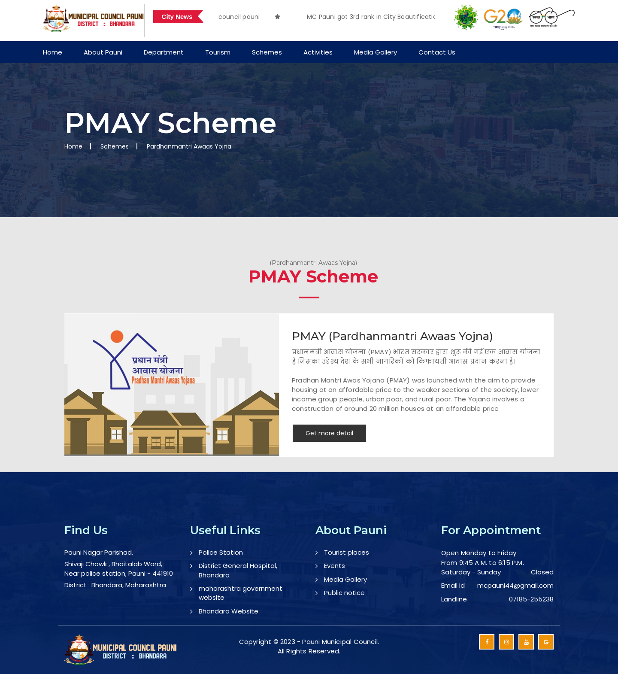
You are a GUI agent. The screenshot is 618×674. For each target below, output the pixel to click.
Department (164, 52)
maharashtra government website (240, 593)
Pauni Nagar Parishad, (98, 552)
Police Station (221, 552)
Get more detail (329, 433)
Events (334, 565)
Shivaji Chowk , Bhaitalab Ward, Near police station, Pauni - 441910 (118, 568)
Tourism (217, 52)
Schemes (267, 52)
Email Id (453, 585)
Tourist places (346, 552)
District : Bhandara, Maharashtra (115, 584)
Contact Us (436, 52)
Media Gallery (375, 52)
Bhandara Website (228, 611)
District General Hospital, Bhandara (238, 570)
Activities (318, 52)
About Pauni (103, 52)
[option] (365, 16)
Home (52, 52)
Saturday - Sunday (471, 572)
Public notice (344, 592)
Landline (454, 599)
